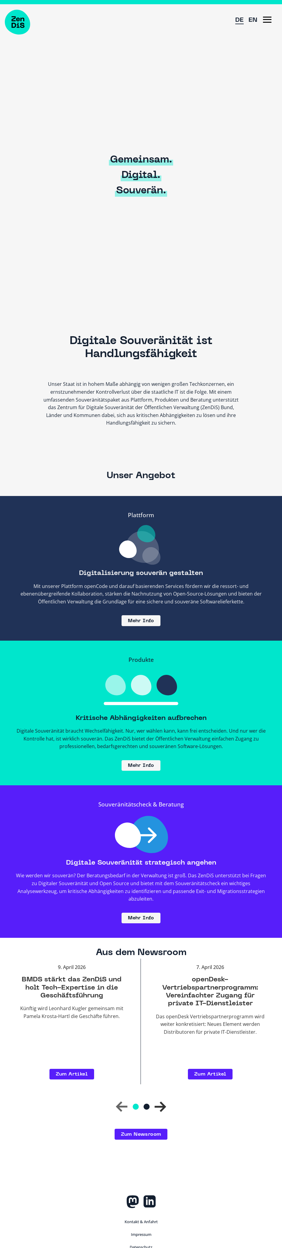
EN (253, 20)
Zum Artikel (72, 1074)
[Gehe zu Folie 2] (147, 1107)
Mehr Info (141, 621)
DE (239, 20)
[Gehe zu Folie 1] (136, 1107)
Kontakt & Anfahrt (141, 1221)
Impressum (141, 1234)
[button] (267, 20)
